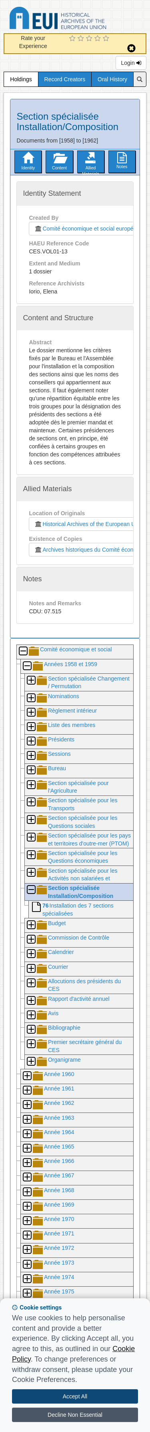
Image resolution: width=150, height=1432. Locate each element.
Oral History (112, 79)
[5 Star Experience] (107, 39)
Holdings (21, 79)
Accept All (75, 1396)
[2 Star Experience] (82, 39)
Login (131, 63)
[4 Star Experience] (98, 39)
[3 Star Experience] (90, 39)
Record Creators (65, 79)
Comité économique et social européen (85, 229)
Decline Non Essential (75, 1415)
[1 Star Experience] (73, 39)
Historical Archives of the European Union (88, 524)
